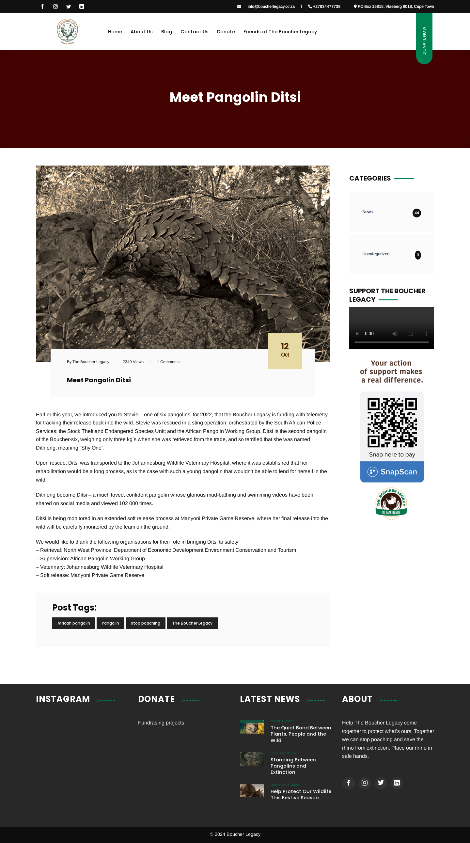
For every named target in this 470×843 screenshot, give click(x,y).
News (367, 211)
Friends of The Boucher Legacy (280, 31)
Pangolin (110, 623)
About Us (142, 31)
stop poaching (145, 623)
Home (115, 31)
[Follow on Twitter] (381, 783)
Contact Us (194, 31)
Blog (166, 31)
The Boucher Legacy (192, 623)
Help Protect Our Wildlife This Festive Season (301, 794)
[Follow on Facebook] (42, 6)
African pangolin (73, 623)
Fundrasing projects (161, 722)
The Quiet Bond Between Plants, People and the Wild (301, 734)
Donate (226, 31)
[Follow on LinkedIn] (81, 6)
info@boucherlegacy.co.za (271, 6)
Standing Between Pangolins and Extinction (293, 766)
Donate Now (424, 41)
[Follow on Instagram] (55, 6)
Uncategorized (375, 253)
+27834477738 (324, 6)
